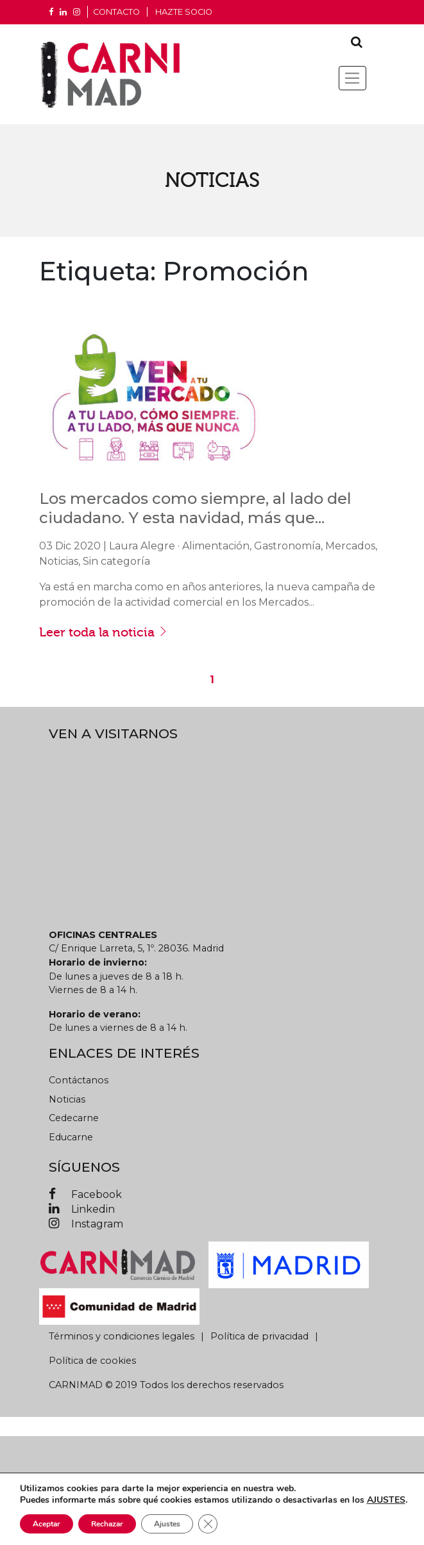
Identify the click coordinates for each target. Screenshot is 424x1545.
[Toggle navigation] (352, 78)
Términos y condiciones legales (121, 1336)
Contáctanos (78, 1080)
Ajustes (167, 1524)
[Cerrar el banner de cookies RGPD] (207, 1523)
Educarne (71, 1137)
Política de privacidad (259, 1336)
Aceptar (46, 1524)
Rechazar (107, 1524)
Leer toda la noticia (103, 631)
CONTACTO (116, 12)
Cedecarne (74, 1118)
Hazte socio (183, 12)
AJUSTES (386, 1500)
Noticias (67, 1099)
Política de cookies (92, 1360)
